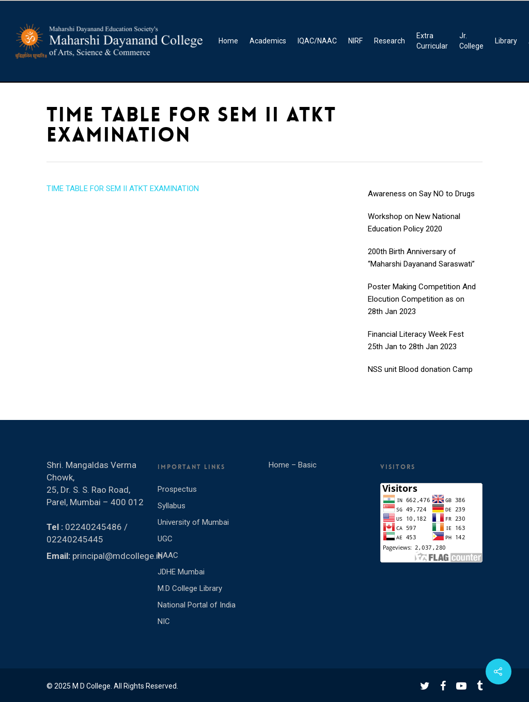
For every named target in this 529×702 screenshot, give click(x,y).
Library (506, 41)
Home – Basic (293, 465)
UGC (165, 538)
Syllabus (171, 505)
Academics (268, 41)
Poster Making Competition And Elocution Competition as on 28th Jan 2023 (422, 309)
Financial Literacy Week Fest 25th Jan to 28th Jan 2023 (416, 350)
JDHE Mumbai (181, 571)
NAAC (168, 555)
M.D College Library (190, 588)
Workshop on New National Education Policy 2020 (414, 232)
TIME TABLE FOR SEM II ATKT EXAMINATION (122, 188)
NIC (164, 621)
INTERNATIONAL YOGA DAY (415, 180)
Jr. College (471, 41)
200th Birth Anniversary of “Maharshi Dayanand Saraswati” (421, 267)
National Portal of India (197, 605)
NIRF (355, 41)
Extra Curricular (432, 41)
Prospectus (177, 489)
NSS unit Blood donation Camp (420, 379)
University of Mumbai (193, 522)
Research (389, 41)
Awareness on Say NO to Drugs (421, 203)
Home (228, 41)
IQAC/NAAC (317, 41)
